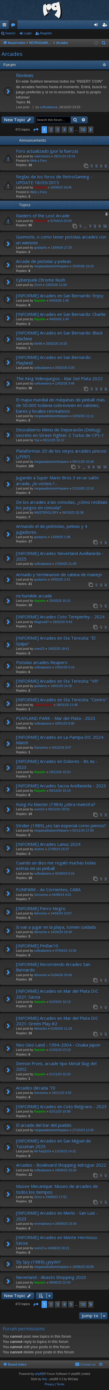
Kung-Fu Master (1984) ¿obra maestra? (55, 804)
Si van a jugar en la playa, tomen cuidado (56, 927)
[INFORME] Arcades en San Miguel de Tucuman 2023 (53, 1143)
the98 (38, 343)
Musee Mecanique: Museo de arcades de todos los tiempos (57, 1189)
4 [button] (64, 129)
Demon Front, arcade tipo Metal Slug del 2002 (56, 1066)
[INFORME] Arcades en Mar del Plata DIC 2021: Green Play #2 (57, 1020)
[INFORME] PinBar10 (37, 945)
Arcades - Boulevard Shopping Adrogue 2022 (61, 1165)
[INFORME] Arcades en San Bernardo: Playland (53, 360)
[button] (35, 129)
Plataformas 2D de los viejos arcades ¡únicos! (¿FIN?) (61, 453)
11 (104, 467)
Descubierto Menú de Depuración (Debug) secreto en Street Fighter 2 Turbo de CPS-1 (60, 432)
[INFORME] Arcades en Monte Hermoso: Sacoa (57, 1240)
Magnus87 (41, 622)
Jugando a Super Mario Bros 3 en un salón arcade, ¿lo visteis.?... (57, 480)
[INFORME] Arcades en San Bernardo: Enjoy (59, 295)
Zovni (38, 284)
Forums (14, 26)
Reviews (24, 75)
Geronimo (41, 747)
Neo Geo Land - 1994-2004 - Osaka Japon (58, 1045)
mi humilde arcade (34, 596)
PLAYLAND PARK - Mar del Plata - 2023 (55, 718)
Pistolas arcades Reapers (41, 662)
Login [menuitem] (97, 26)
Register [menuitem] (106, 26)
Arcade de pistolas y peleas (43, 261)
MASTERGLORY (46, 512)
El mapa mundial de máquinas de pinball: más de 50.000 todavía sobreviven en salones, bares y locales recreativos (60, 405)
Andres (39, 849)
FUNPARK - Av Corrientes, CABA (48, 889)
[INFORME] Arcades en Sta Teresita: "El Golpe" (55, 640)
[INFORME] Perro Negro (40, 908)
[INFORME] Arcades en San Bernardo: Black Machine (59, 335)
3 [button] (57, 129)
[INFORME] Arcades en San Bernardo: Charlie (61, 314)
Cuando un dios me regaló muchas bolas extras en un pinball (56, 865)
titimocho (40, 913)
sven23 (39, 648)
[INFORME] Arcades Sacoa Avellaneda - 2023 (61, 786)
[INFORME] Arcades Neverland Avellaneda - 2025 (59, 556)
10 (104, 226)
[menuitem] (103, 43)
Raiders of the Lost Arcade (43, 215)
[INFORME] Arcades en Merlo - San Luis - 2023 (57, 1215)
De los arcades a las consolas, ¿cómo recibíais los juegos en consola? (62, 504)
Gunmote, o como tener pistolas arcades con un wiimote (61, 239)
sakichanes (42, 156)
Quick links (5, 26)
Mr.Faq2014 (42, 1151)
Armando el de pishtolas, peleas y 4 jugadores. (51, 529)
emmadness (42, 1223)
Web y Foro (38, 160)
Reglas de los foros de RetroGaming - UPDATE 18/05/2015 (54, 179)
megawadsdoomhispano (51, 266)
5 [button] (71, 129)
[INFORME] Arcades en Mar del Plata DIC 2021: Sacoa (57, 993)
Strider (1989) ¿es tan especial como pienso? (61, 825)
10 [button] (83, 129)
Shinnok (40, 187)
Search (10, 33)
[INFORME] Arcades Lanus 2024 (48, 844)
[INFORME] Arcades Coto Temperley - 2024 (60, 617)
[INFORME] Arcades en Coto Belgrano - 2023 (61, 1106)
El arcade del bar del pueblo (44, 1125)
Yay (36, 440)
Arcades (11, 54)
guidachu (40, 247)
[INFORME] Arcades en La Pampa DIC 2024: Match (60, 739)
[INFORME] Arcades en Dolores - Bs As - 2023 (57, 764)
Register (46, 33)
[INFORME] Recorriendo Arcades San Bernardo (53, 967)
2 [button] (51, 129)
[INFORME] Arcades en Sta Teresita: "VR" (57, 681)
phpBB (39, 1373)
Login (28, 33)
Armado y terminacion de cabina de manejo (59, 574)
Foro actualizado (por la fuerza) (47, 151)
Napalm (40, 300)
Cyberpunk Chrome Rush (40, 280)
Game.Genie (43, 704)
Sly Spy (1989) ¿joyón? (38, 1262)
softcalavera (48, 107)
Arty (44, 1379)
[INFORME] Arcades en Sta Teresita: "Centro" (61, 699)
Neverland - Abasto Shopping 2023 (51, 1277)
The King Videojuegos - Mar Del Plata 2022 (59, 378)
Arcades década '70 (35, 1088)
